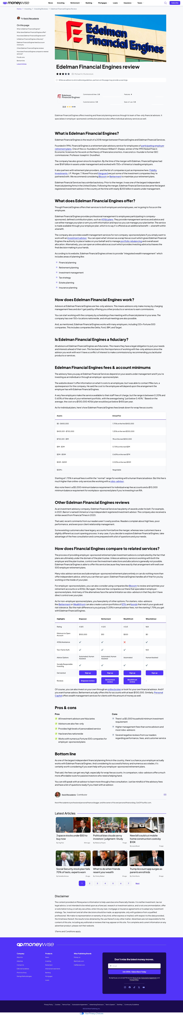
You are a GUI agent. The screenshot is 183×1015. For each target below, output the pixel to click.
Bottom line (21, 61)
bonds (134, 604)
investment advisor (77, 238)
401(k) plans (107, 219)
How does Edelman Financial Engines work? (31, 36)
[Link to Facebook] (130, 987)
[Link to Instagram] (125, 987)
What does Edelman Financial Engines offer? (31, 32)
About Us (20, 957)
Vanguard (103, 173)
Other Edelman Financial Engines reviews (30, 48)
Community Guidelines (131, 1004)
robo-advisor (117, 481)
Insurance (128, 3)
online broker (114, 689)
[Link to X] (139, 987)
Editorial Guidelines (23, 969)
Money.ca (77, 957)
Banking (90, 3)
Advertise (20, 961)
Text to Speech (110, 1004)
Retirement (75, 3)
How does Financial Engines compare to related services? (32, 53)
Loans (116, 3)
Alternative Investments (52, 969)
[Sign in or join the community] (175, 3)
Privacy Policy (134, 980)
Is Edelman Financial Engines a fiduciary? (30, 39)
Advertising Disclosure (97, 1004)
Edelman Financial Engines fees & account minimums (31, 44)
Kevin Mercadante (31, 18)
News (50, 3)
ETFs (124, 604)
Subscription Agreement (149, 978)
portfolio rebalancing (131, 241)
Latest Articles (21, 64)
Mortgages (103, 3)
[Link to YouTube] (144, 987)
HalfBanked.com (79, 965)
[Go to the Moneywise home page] (16, 3)
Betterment (115, 176)
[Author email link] (165, 795)
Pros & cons (21, 57)
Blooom (103, 176)
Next (137, 883)
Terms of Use (137, 978)
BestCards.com (79, 961)
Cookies (57, 1004)
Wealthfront (79, 604)
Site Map (119, 1004)
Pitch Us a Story (22, 972)
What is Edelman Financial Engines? (28, 29)
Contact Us (20, 965)
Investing (61, 3)
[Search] (165, 3)
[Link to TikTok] (134, 987)
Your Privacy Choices (91, 1013)
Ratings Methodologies (24, 976)
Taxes (140, 3)
